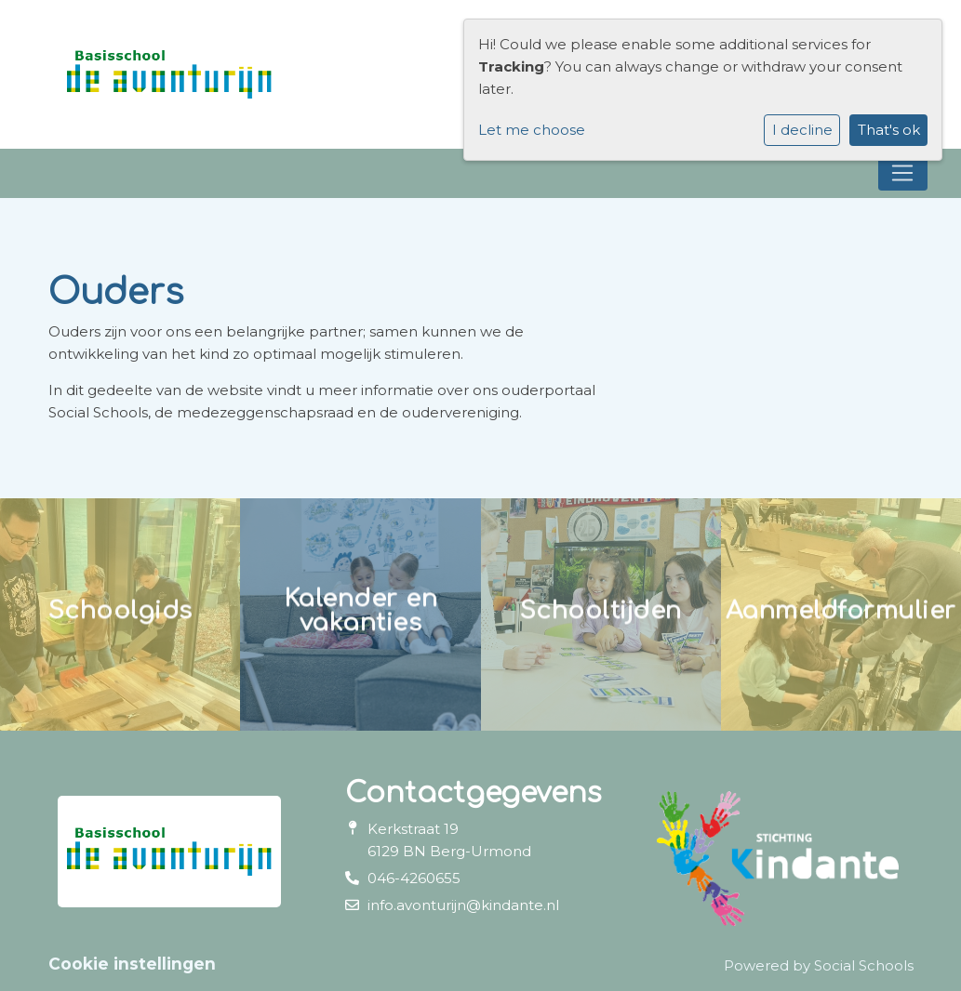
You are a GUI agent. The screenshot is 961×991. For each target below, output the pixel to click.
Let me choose (531, 130)
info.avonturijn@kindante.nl (463, 905)
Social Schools (864, 965)
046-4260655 (413, 878)
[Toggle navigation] (903, 174)
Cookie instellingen (132, 963)
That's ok (889, 130)
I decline (802, 130)
